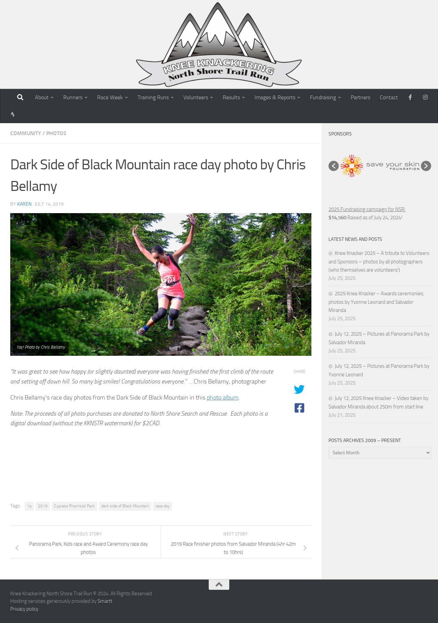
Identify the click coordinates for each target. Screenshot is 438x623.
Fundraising (323, 97)
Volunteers (195, 97)
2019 (43, 506)
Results (231, 97)
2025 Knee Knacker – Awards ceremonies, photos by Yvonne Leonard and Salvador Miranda (376, 301)
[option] (379, 166)
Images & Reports (275, 97)
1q (29, 506)
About (42, 97)
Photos (56, 133)
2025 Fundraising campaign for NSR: (366, 209)
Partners (360, 97)
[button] (333, 166)
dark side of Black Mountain (125, 506)
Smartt (105, 601)
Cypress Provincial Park (74, 506)
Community (25, 133)
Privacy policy (24, 609)
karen (24, 204)
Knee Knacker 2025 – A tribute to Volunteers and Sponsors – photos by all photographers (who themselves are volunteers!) (378, 261)
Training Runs (153, 97)
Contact (389, 97)
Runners (72, 97)
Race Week (110, 97)
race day (162, 506)
